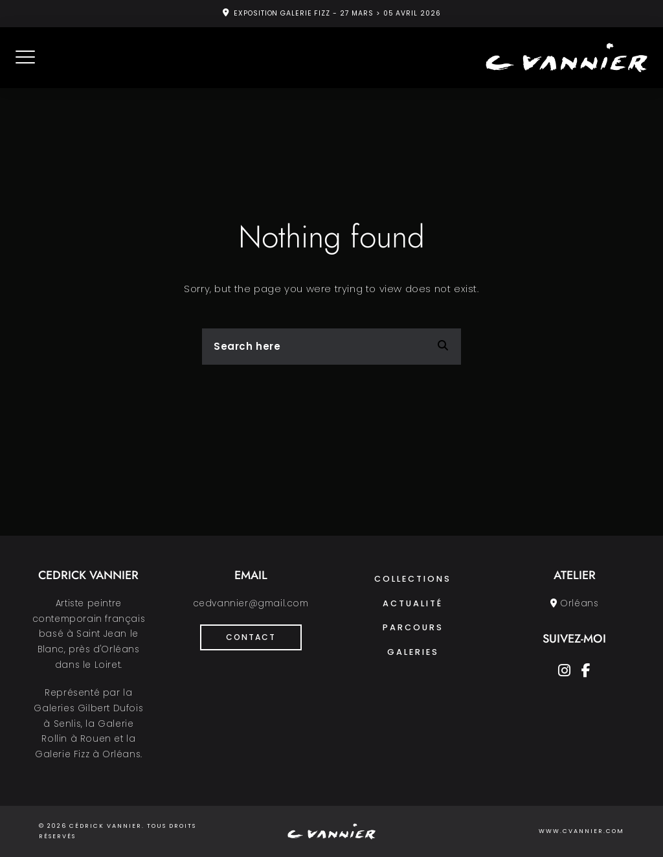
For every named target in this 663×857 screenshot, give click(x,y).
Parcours (413, 627)
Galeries (413, 651)
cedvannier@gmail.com (251, 603)
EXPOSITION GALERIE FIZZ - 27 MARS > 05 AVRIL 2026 (337, 13)
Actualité (413, 603)
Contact (251, 637)
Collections (412, 578)
